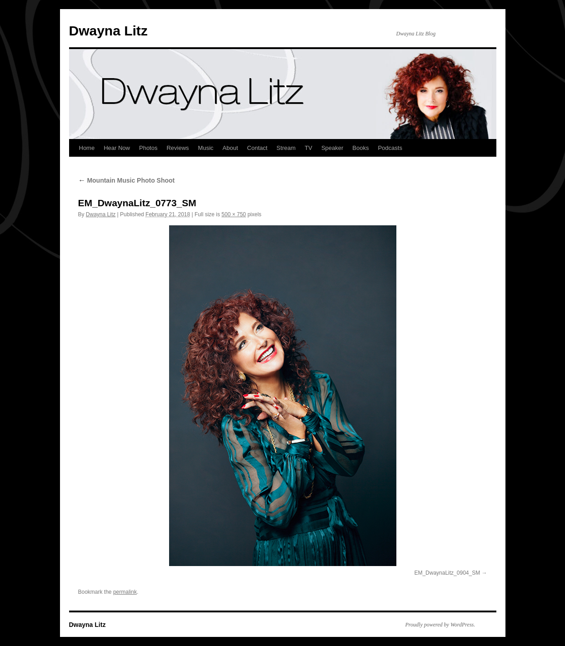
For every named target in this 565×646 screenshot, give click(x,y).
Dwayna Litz (108, 30)
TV (308, 147)
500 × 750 (233, 214)
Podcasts (390, 147)
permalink (125, 592)
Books (360, 147)
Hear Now (117, 147)
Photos (148, 147)
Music (206, 147)
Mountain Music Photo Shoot (126, 180)
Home (87, 147)
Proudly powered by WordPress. (440, 624)
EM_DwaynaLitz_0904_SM (447, 573)
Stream (285, 147)
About (230, 147)
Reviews (177, 147)
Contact (257, 147)
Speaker (332, 147)
